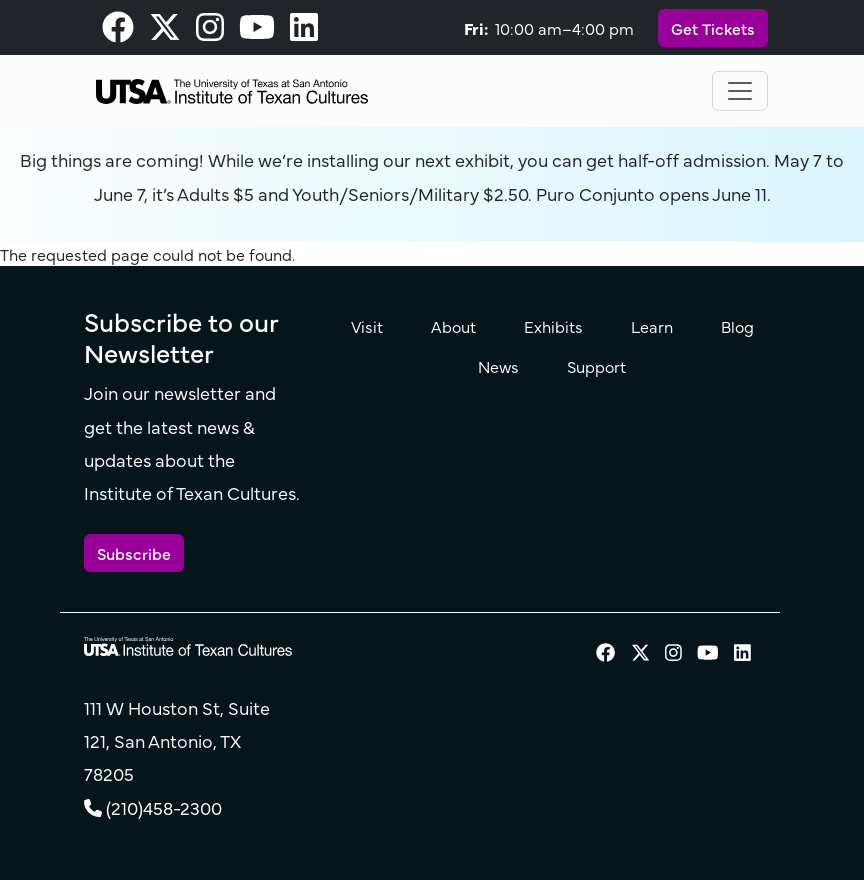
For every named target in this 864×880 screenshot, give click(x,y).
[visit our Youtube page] (257, 32)
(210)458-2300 (164, 807)
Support (596, 366)
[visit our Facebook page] (118, 32)
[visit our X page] (165, 32)
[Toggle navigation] (740, 91)
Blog (737, 326)
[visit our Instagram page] (210, 32)
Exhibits (553, 326)
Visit (367, 326)
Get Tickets (713, 28)
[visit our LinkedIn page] (304, 32)
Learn (652, 326)
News (498, 366)
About (453, 326)
